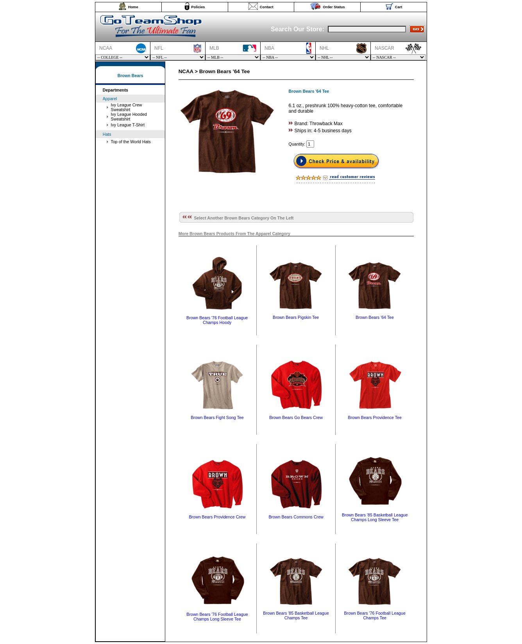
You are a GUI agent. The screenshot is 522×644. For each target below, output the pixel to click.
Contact (267, 7)
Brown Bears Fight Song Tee (217, 417)
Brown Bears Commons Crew (295, 516)
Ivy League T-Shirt (128, 124)
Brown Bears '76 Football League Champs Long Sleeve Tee (217, 616)
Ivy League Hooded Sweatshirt (129, 116)
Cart (398, 7)
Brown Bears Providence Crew (217, 516)
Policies (198, 7)
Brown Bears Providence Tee (375, 417)
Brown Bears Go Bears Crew (296, 417)
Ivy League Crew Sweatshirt (126, 107)
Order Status (334, 7)
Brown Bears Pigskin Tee (296, 317)
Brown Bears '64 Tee (375, 317)
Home (133, 7)
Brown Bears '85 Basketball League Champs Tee (296, 615)
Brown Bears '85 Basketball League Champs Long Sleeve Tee (375, 517)
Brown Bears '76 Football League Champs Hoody (217, 320)
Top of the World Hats (131, 141)
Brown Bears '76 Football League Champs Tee (375, 615)
